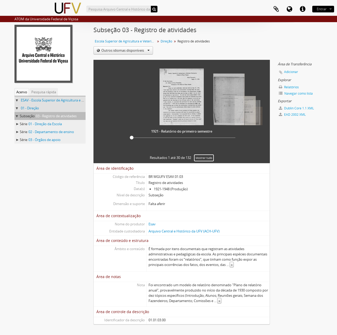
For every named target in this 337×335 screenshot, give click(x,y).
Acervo (21, 92)
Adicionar (291, 72)
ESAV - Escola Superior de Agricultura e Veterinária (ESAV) (65, 100)
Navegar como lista (296, 93)
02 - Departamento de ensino (51, 131)
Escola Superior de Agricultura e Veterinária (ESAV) (126, 41)
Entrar (321, 9)
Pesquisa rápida (43, 92)
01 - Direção (30, 108)
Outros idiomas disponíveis (125, 50)
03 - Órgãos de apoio (44, 139)
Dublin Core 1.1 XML (296, 108)
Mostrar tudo (204, 158)
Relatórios (289, 87)
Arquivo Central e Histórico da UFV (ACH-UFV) (184, 231)
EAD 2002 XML (292, 114)
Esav (152, 224)
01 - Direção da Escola (45, 124)
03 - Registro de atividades (56, 116)
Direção (166, 41)
